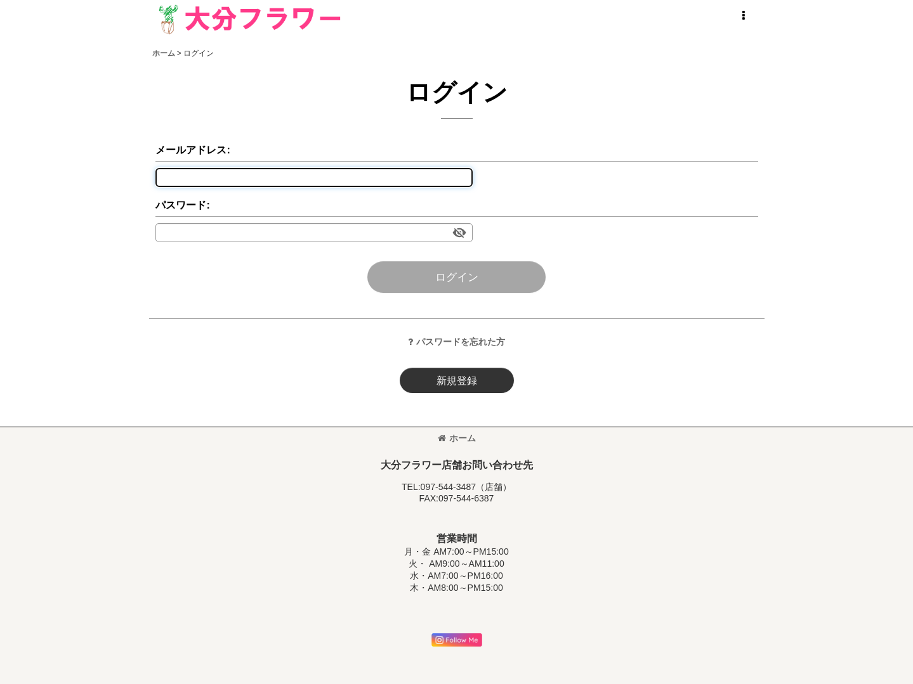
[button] (743, 15)
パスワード (180, 204)
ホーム (457, 438)
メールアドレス (191, 149)
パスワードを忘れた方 (456, 342)
